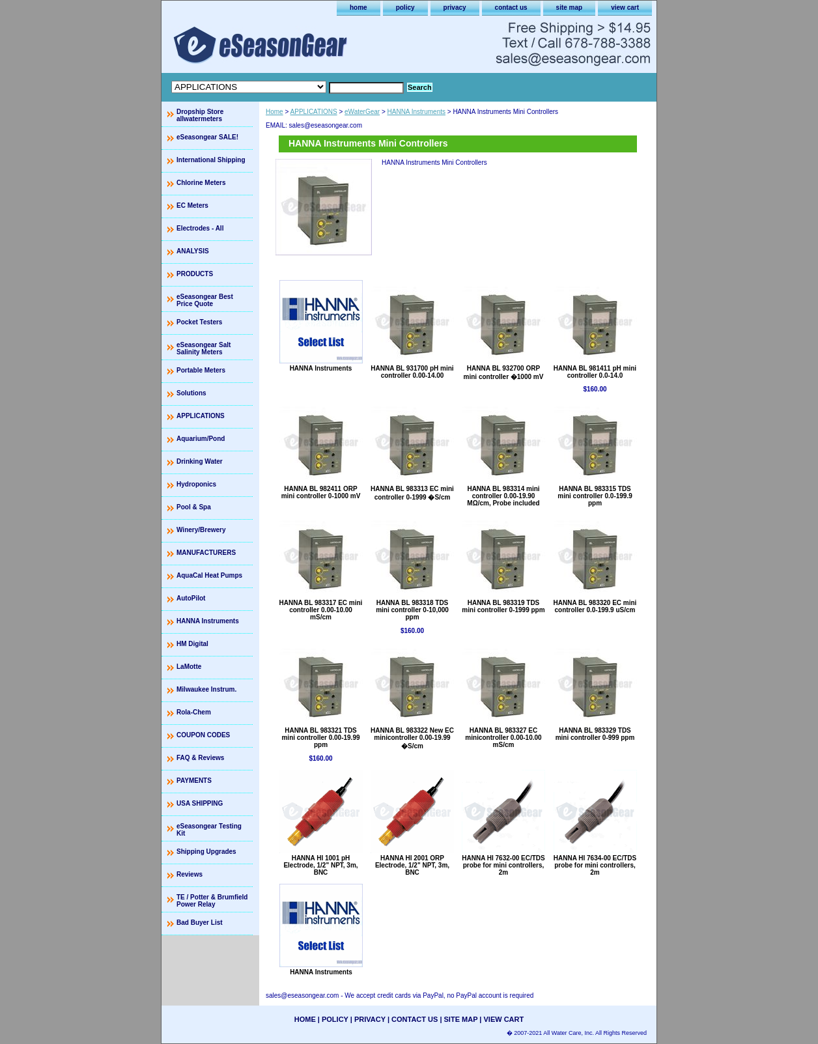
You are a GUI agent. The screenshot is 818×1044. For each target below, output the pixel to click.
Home (274, 111)
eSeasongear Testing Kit (209, 830)
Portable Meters (200, 370)
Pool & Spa (193, 507)
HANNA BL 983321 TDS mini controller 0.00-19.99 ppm (320, 737)
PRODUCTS (194, 273)
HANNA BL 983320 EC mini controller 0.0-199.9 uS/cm (595, 606)
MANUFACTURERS (206, 552)
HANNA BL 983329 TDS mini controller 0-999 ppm (595, 734)
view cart (625, 7)
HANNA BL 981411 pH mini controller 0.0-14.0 (595, 372)
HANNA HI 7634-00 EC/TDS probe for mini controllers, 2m (595, 865)
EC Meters (192, 205)
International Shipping (211, 159)
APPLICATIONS (313, 111)
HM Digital (192, 643)
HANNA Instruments (416, 111)
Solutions (191, 393)
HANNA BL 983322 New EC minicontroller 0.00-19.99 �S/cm (412, 738)
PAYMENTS (194, 780)
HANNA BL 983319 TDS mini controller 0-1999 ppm (503, 606)
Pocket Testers (199, 322)
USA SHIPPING (199, 803)
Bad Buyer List (199, 922)
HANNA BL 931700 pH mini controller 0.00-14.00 (412, 372)
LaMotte (188, 666)
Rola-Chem (193, 712)
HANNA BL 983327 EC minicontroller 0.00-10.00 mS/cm (503, 737)
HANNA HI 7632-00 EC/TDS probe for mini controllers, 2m (503, 865)
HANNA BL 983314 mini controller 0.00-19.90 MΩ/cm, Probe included (503, 496)
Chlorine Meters (201, 182)
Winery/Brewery (201, 529)
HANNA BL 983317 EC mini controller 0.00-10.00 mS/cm (321, 610)
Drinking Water (199, 461)
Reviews (189, 874)
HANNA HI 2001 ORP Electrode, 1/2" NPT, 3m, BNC (412, 865)
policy (405, 7)
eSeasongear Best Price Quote (204, 300)
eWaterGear (362, 111)
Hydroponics (196, 484)
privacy (455, 7)
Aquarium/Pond (200, 438)
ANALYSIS (192, 251)
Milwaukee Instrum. (206, 689)
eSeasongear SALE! (207, 137)
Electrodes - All (199, 228)
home (358, 7)
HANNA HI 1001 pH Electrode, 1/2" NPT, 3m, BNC (320, 865)
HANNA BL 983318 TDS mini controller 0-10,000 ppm (412, 610)
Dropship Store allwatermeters (199, 115)
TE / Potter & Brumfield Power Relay (211, 901)
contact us (511, 7)
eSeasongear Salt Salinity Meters (203, 348)
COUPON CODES (203, 735)
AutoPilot (190, 598)
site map (569, 7)
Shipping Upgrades (206, 851)
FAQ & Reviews (200, 757)
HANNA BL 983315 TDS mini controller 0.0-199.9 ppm (594, 496)
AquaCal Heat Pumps (209, 575)
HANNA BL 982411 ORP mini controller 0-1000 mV (321, 492)
